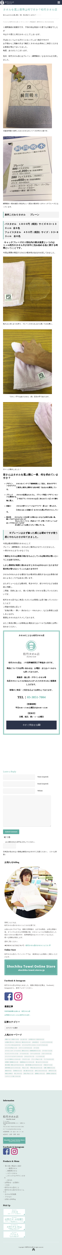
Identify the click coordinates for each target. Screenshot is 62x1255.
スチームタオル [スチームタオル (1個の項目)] (35, 1053)
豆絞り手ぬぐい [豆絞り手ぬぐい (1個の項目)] (28, 1073)
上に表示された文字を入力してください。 (20, 842)
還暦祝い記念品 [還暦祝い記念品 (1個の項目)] (51, 1073)
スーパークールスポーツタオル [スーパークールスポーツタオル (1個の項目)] (14, 1056)
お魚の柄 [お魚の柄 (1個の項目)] (35, 1042)
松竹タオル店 (14, 22)
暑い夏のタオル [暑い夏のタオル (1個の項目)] (28, 1070)
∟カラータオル (10, 1173)
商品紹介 (33, 22)
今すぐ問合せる (31, 725)
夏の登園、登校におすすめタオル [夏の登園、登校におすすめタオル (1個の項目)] (14, 1065)
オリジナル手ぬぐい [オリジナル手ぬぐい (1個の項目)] (11, 1047)
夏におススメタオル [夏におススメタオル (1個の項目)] (42, 1062)
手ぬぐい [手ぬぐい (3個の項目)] (25, 1067)
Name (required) (42, 777)
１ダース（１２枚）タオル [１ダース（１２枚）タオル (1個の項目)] (12, 1076)
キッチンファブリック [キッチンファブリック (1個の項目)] (11, 1053)
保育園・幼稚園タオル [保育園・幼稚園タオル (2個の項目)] (11, 1062)
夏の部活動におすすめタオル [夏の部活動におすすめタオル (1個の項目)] (34, 1065)
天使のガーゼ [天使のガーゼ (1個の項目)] (48, 1065)
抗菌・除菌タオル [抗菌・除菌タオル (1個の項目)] (49, 1067)
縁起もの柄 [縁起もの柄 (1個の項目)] (9, 1073)
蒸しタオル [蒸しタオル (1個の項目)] (18, 1073)
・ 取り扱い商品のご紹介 (12, 1166)
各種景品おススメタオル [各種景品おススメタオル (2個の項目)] (27, 1062)
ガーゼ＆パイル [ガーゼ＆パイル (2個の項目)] (47, 1050)
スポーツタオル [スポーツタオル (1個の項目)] (46, 1053)
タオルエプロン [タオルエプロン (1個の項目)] (29, 1056)
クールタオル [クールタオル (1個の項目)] (24, 1053)
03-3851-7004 (36, 697)
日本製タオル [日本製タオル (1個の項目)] (17, 1070)
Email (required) (42, 784)
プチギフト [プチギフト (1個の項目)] (26, 1059)
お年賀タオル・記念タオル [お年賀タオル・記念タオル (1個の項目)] (36, 1039)
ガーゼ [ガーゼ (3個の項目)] (36, 1047)
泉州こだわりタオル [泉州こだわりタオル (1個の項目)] (41, 1070)
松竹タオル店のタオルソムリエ (38, 945)
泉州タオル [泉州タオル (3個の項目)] (52, 1070)
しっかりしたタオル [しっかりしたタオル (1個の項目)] (46, 1042)
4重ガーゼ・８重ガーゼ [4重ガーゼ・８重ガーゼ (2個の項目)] (12, 1039)
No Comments (49, 22)
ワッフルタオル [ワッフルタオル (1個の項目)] (49, 1059)
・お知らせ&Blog (9, 1199)
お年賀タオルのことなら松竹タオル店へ (17, 1015)
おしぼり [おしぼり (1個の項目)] (24, 1039)
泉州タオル (40, 22)
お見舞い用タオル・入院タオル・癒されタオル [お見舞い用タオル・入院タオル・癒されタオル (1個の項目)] (17, 1042)
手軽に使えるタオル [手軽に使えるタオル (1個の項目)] (36, 1067)
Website (40, 791)
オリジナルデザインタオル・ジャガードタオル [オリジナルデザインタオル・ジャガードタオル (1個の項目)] (34, 1045)
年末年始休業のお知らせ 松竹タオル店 (17, 1011)
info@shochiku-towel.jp (14, 1129)
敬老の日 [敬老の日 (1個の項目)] (8, 1070)
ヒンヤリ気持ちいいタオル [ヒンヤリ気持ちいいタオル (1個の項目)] (12, 1059)
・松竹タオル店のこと (11, 1187)
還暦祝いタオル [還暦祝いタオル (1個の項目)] (40, 1073)
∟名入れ (8, 1180)
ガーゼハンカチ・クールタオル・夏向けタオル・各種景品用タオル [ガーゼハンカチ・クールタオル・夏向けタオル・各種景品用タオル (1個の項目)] (23, 1050)
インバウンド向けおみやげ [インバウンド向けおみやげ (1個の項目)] (12, 1045)
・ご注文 (6, 1185)
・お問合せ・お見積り (11, 1182)
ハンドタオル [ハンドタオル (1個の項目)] (40, 1056)
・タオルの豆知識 (9, 1194)
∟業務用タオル (10, 1171)
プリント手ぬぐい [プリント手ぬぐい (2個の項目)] (36, 1059)
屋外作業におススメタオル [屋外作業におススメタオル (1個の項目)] (12, 1067)
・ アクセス (7, 1197)
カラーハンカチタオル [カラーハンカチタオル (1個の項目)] (25, 1047)
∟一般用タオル (10, 1168)
